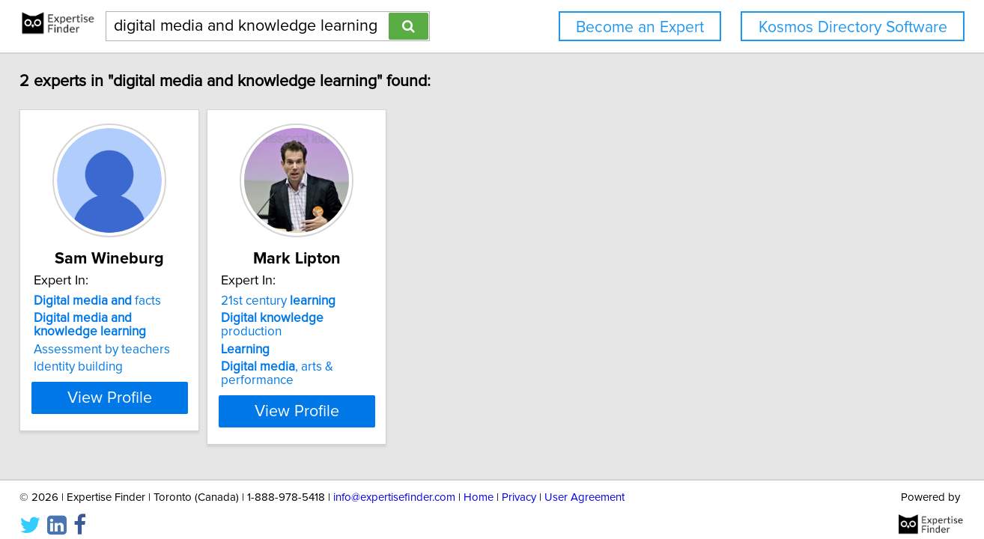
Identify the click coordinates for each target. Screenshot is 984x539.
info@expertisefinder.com (394, 484)
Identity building (101, 367)
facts (120, 301)
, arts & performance (376, 353)
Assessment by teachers (125, 349)
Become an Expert (640, 27)
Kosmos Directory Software (853, 27)
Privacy (519, 484)
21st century (339, 301)
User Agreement (584, 484)
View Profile (151, 397)
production (365, 318)
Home (478, 484)
